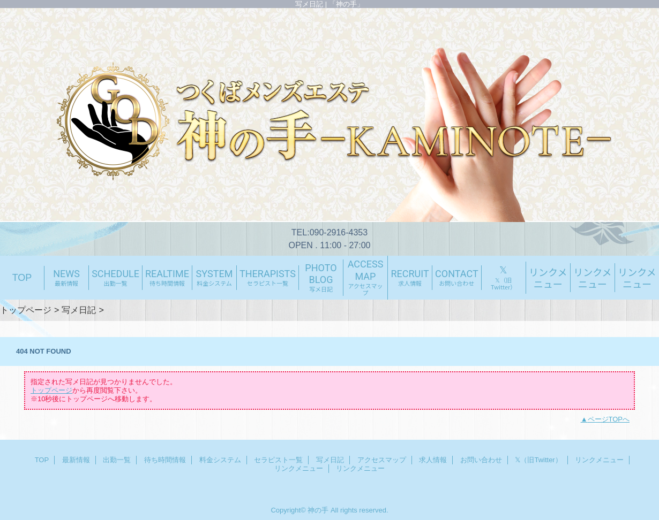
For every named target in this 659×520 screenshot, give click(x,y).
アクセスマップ (381, 460)
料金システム (220, 460)
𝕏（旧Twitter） (538, 460)
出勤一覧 (117, 460)
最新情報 (76, 460)
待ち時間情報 (165, 460)
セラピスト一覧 (278, 460)
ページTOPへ (609, 419)
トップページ (25, 310)
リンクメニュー (599, 460)
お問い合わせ (481, 460)
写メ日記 (79, 310)
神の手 (318, 510)
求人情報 (433, 460)
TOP (22, 277)
